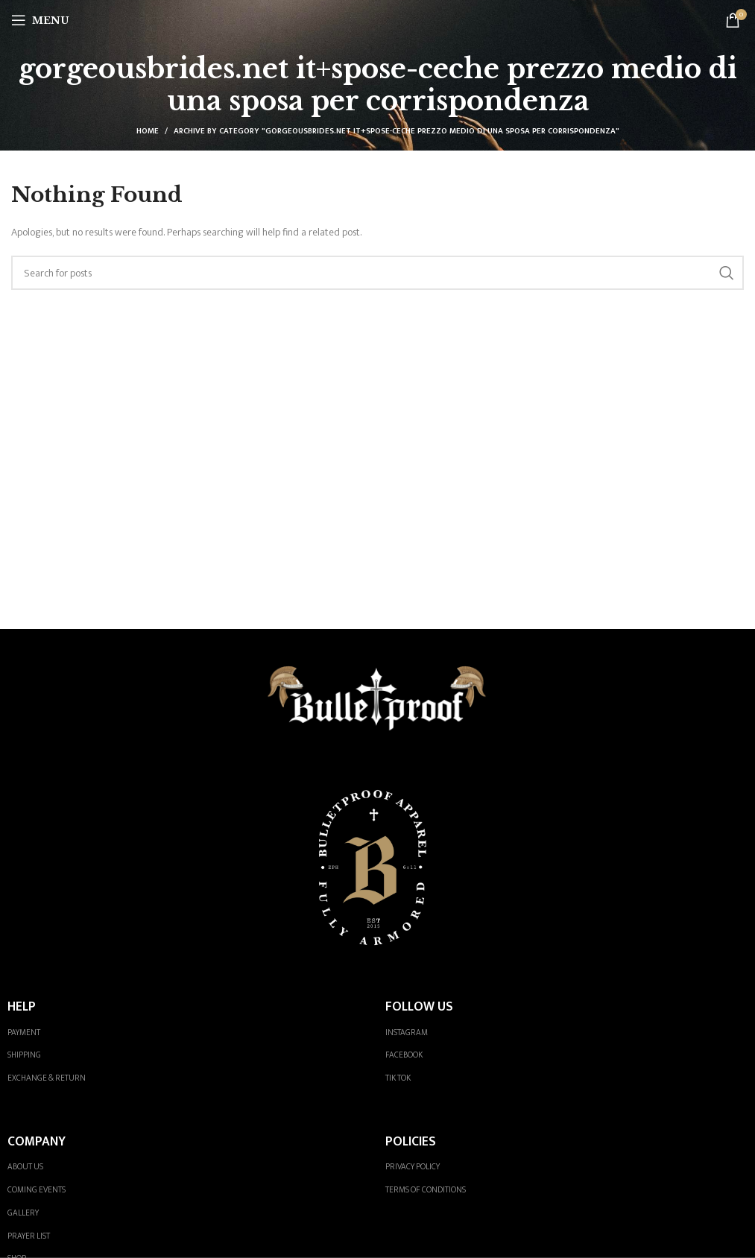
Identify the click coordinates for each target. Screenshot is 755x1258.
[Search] (377, 273)
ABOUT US (25, 1167)
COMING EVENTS (36, 1190)
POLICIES (410, 1141)
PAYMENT (23, 1032)
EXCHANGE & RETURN (46, 1078)
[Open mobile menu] (40, 20)
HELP (21, 1006)
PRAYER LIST (28, 1236)
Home (147, 131)
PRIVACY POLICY (412, 1167)
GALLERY (23, 1213)
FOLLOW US (419, 1006)
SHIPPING (24, 1055)
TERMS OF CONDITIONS (425, 1190)
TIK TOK (398, 1078)
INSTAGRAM (406, 1032)
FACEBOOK (404, 1055)
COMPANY (36, 1141)
